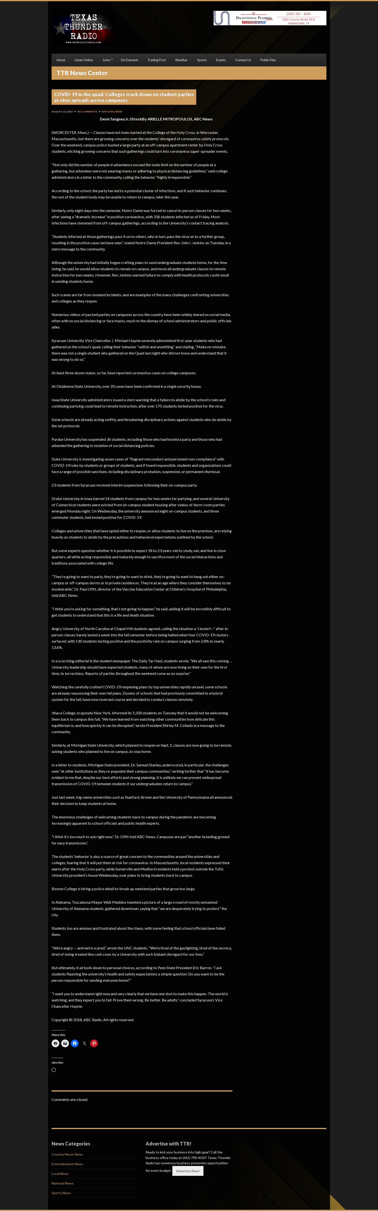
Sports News (61, 1193)
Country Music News (67, 1154)
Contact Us (243, 60)
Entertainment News (67, 1164)
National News (112, 111)
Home (61, 60)
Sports (202, 60)
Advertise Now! (188, 1171)
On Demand (129, 60)
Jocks (106, 60)
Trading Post (157, 60)
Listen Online (84, 60)
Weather (181, 60)
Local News (60, 1174)
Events (221, 60)
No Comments (87, 111)
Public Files (268, 60)
